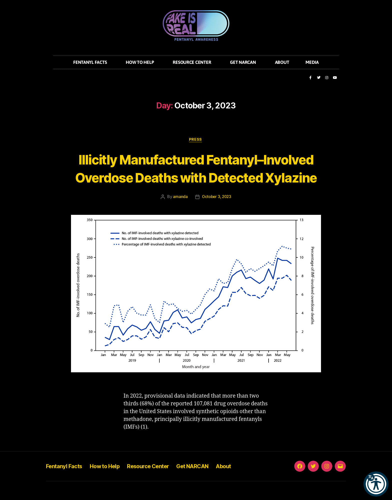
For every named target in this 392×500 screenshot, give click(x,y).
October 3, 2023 (216, 215)
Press (196, 140)
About (282, 62)
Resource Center (193, 62)
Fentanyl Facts (91, 62)
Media (312, 62)
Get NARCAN (244, 62)
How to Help (141, 62)
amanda (179, 215)
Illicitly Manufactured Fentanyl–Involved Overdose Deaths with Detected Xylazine (196, 177)
